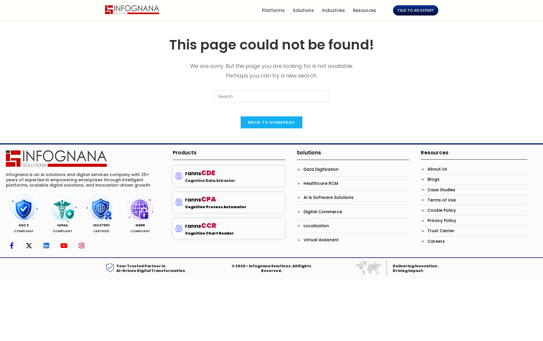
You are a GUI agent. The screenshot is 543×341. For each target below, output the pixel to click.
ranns (200, 177)
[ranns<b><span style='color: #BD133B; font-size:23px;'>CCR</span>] (178, 232)
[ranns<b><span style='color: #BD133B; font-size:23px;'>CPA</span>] (178, 206)
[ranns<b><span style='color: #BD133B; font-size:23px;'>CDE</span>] (178, 180)
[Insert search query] (272, 96)
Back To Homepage (271, 126)
